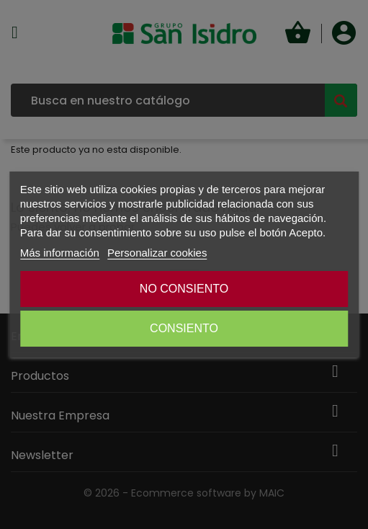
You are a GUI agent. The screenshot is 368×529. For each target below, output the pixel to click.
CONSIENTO (184, 328)
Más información (59, 252)
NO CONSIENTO (184, 289)
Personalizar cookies (157, 252)
